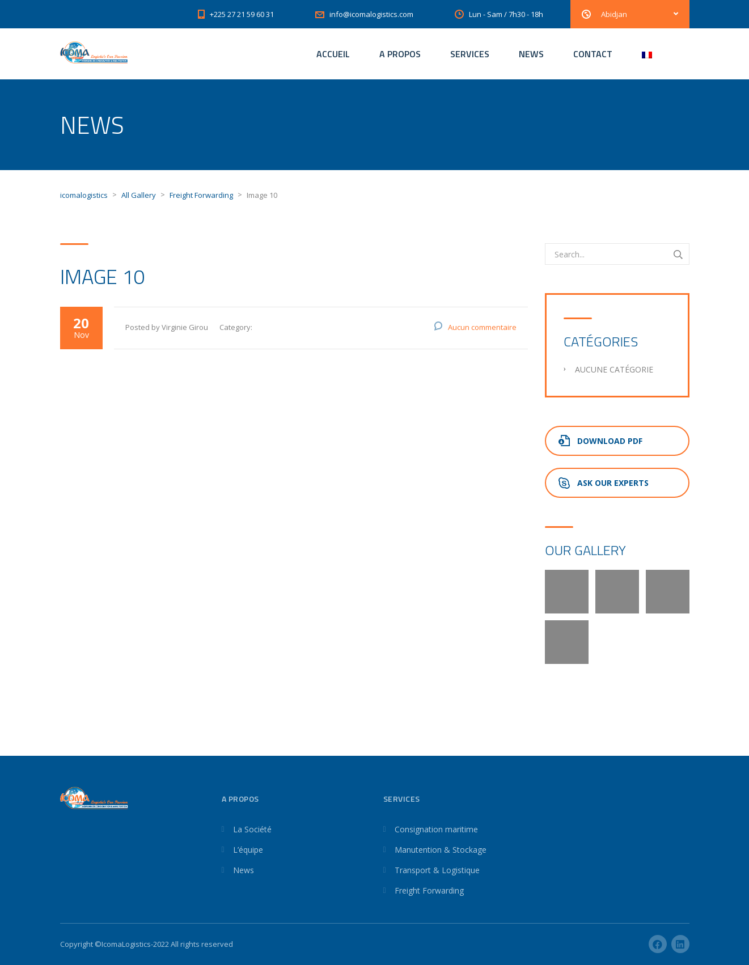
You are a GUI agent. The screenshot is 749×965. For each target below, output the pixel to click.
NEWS (531, 54)
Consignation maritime (436, 829)
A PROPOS (400, 54)
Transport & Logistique (437, 870)
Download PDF (600, 440)
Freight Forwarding (429, 890)
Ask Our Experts (603, 482)
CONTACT (592, 54)
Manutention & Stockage (440, 849)
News (243, 870)
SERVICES (469, 54)
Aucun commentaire (482, 327)
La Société (252, 829)
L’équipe (248, 849)
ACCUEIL (333, 54)
